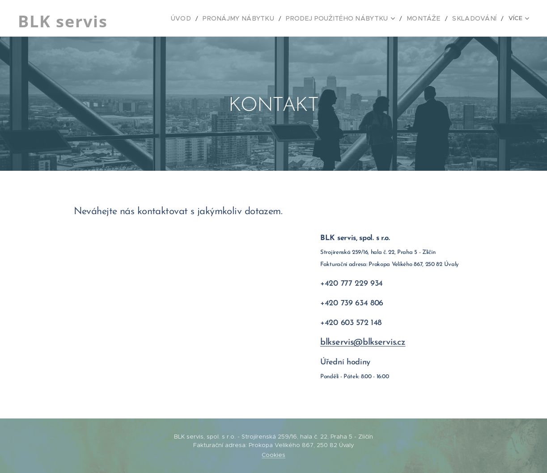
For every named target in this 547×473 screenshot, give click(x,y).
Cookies (273, 455)
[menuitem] (177, 18)
